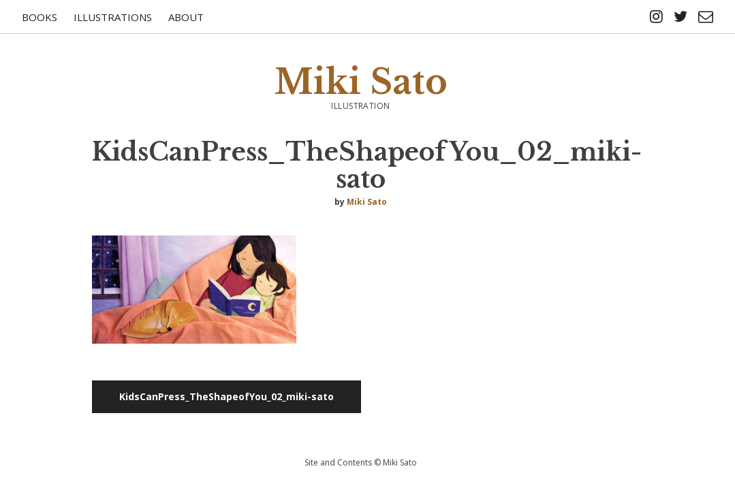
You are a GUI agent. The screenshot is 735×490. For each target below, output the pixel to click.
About (186, 17)
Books (39, 17)
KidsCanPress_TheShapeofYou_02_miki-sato (226, 396)
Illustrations (113, 17)
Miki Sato (361, 82)
